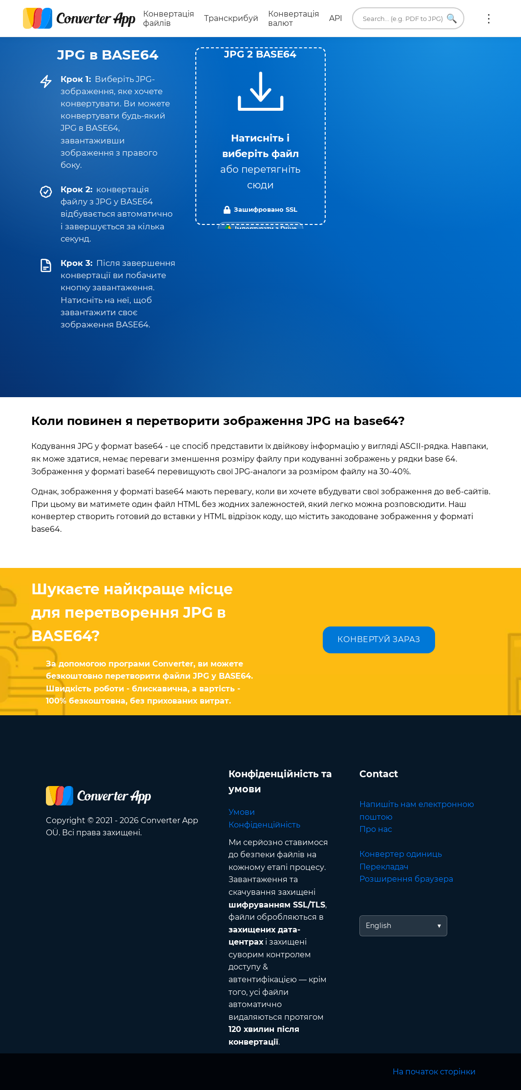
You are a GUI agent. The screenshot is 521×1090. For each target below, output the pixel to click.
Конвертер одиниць (400, 854)
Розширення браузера (406, 879)
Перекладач (384, 866)
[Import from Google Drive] (260, 229)
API (335, 18)
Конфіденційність (264, 824)
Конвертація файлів (168, 18)
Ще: (489, 18)
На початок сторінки (434, 1071)
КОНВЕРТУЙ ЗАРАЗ (378, 639)
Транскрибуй (231, 18)
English (378, 925)
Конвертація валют (293, 18)
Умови (242, 812)
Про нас (375, 829)
